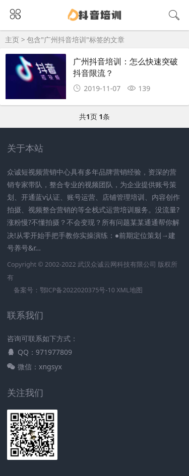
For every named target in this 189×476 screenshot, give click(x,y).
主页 (12, 39)
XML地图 (129, 290)
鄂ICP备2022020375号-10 (77, 290)
